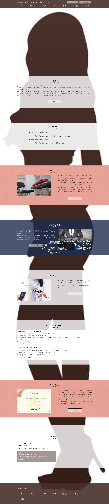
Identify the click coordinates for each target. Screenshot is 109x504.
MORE (54, 101)
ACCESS (86, 6)
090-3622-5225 (28, 447)
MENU (54, 6)
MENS (54, 494)
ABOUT (32, 6)
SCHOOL (75, 6)
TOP (21, 6)
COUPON (64, 6)
